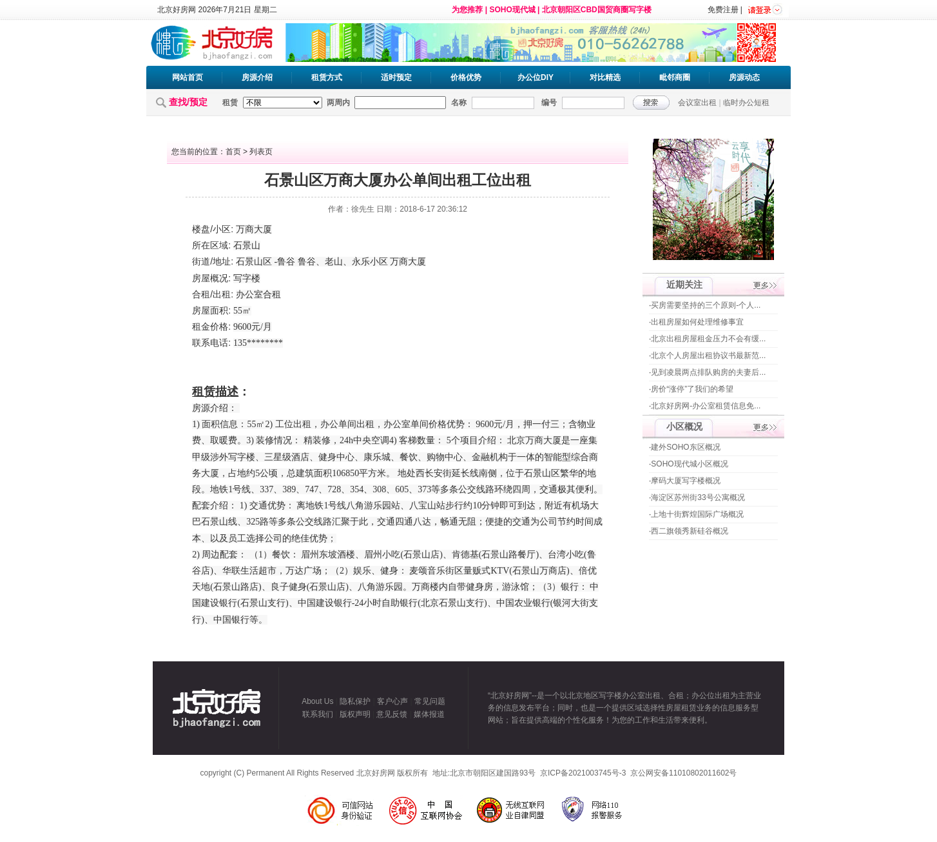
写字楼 (246, 278)
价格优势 (465, 77)
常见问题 (429, 701)
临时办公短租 (746, 102)
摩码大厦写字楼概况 (685, 480)
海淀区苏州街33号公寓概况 (697, 497)
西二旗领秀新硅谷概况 (689, 531)
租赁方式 (326, 77)
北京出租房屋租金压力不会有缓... (708, 338)
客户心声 (392, 701)
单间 (347, 424)
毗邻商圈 (674, 77)
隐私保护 (355, 701)
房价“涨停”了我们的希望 (692, 389)
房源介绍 (257, 77)
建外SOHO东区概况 (685, 447)
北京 (516, 440)
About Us (317, 701)
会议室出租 (697, 102)
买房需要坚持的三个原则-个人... (705, 305)
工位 (284, 424)
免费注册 (723, 9)
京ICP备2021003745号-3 (583, 772)
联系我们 (317, 714)
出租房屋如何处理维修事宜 (697, 321)
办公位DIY (535, 77)
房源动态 (744, 77)
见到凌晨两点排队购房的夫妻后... (708, 372)
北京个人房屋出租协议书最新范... (708, 355)
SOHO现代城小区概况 (689, 463)
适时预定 (396, 77)
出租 (222, 294)
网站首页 (187, 77)
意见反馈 (391, 714)
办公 (245, 294)
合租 (201, 294)
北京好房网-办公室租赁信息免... (705, 405)
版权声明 (355, 714)
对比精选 (605, 77)
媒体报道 (429, 714)
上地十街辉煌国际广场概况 (697, 514)
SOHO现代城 (512, 9)
